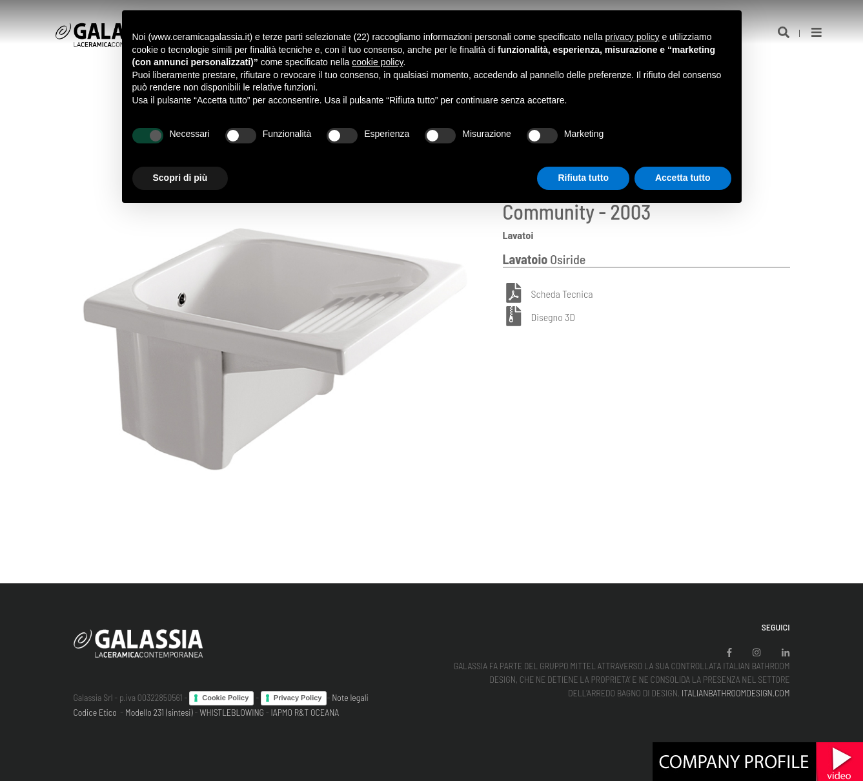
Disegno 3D (553, 317)
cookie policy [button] (377, 62)
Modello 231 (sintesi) (159, 712)
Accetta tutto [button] (683, 177)
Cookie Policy (225, 698)
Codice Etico (95, 712)
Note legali (350, 697)
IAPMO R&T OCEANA (305, 712)
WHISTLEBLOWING (231, 712)
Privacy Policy (298, 698)
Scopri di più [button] (180, 177)
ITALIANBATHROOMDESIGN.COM (736, 692)
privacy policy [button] (632, 37)
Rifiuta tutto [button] (583, 177)
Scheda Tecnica (562, 293)
